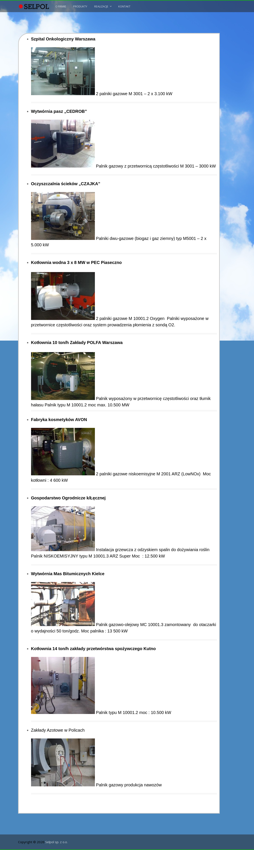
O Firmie (60, 6)
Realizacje (101, 6)
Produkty (80, 6)
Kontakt (124, 6)
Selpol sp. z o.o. (56, 842)
